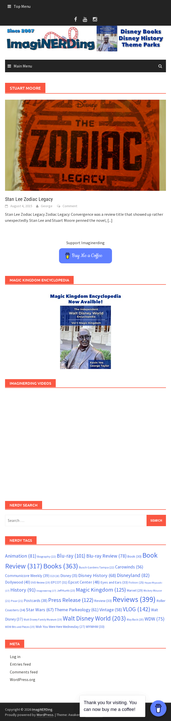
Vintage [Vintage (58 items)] (110, 609)
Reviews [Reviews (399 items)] (134, 599)
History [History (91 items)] (23, 590)
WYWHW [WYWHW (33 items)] (95, 626)
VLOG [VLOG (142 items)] (136, 609)
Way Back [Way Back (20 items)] (135, 619)
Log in (15, 656)
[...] (109, 220)
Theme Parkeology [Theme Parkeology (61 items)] (76, 609)
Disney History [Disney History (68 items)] (97, 575)
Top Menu (22, 6)
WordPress (45, 714)
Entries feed (20, 664)
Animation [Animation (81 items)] (20, 556)
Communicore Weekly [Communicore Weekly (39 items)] (27, 575)
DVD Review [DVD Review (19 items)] (40, 582)
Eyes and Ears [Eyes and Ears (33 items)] (114, 582)
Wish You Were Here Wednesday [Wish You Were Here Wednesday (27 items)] (60, 627)
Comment (70, 206)
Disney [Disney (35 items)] (68, 575)
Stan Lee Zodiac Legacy (29, 199)
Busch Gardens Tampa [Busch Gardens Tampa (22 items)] (96, 567)
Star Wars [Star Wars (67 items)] (40, 609)
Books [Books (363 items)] (60, 565)
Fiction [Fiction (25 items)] (136, 582)
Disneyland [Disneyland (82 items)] (133, 575)
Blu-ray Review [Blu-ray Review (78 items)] (106, 556)
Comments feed (24, 671)
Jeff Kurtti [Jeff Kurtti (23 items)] (66, 590)
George (46, 206)
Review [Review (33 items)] (103, 600)
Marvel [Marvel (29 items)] (135, 590)
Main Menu (23, 65)
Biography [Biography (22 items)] (46, 556)
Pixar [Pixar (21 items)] (17, 601)
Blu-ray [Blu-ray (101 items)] (71, 555)
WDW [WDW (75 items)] (154, 619)
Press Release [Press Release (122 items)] (71, 599)
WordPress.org (22, 679)
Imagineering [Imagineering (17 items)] (46, 590)
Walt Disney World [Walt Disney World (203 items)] (94, 618)
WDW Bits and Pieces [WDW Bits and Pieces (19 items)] (20, 627)
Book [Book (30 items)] (134, 556)
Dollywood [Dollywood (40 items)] (17, 582)
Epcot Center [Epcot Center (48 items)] (84, 582)
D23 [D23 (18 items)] (55, 576)
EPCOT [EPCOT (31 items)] (59, 582)
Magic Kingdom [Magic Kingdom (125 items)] (101, 589)
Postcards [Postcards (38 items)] (35, 600)
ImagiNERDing (42, 709)
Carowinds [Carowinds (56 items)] (129, 567)
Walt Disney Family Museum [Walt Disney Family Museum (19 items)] (43, 619)
